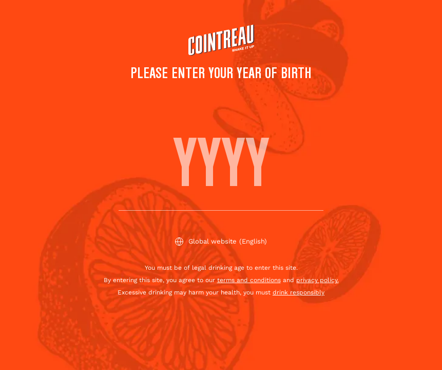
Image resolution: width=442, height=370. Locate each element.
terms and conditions (249, 280)
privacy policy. (317, 280)
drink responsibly (298, 292)
